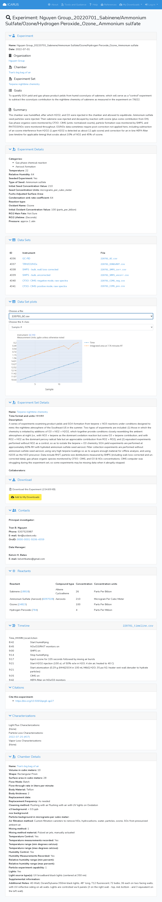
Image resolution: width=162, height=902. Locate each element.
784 (34, 610)
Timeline (19, 626)
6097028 (48, 599)
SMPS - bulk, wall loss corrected (40, 269)
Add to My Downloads (25, 497)
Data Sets (20, 240)
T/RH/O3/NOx (29, 264)
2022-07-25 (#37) (19, 736)
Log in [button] (150, 4)
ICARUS (11, 5)
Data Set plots (23, 302)
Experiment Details (26, 149)
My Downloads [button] (129, 4)
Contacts (19, 510)
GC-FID (26, 258)
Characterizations (22, 716)
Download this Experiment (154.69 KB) (32, 489)
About (53, 4)
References (109, 4)
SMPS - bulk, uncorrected (36, 275)
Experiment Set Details (29, 403)
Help (93, 4)
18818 (25, 591)
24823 (22, 604)
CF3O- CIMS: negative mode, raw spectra (45, 280)
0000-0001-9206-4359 (30, 539)
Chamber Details (25, 757)
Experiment (21, 36)
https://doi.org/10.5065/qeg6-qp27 (35, 701)
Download (20, 480)
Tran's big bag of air (20, 72)
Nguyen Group (17, 60)
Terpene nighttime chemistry (24, 84)
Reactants (20, 571)
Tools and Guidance (73, 4)
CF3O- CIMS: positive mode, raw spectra (44, 286)
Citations (16, 688)
